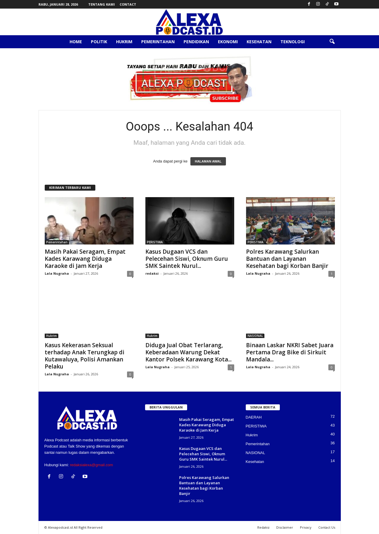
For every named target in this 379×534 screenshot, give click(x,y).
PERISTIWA (155, 242)
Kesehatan (259, 41)
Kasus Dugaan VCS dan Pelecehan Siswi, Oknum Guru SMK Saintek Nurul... (186, 259)
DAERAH (254, 417)
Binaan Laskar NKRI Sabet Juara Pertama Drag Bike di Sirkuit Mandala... (289, 352)
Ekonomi (228, 41)
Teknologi (292, 41)
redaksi (152, 273)
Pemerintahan (158, 41)
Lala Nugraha (57, 273)
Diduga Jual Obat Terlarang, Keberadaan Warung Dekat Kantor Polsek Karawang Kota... (188, 352)
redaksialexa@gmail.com (91, 465)
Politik (99, 41)
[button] (331, 41)
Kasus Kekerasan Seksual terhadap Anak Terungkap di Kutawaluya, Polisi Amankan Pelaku (84, 355)
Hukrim (124, 41)
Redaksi (263, 527)
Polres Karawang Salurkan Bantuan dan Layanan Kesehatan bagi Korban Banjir (287, 259)
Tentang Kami (101, 4)
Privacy (305, 527)
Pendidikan (196, 41)
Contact (128, 4)
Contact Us (326, 527)
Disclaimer (284, 527)
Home (76, 41)
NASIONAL (255, 336)
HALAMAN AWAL (208, 161)
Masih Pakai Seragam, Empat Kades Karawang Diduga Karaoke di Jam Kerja (85, 259)
